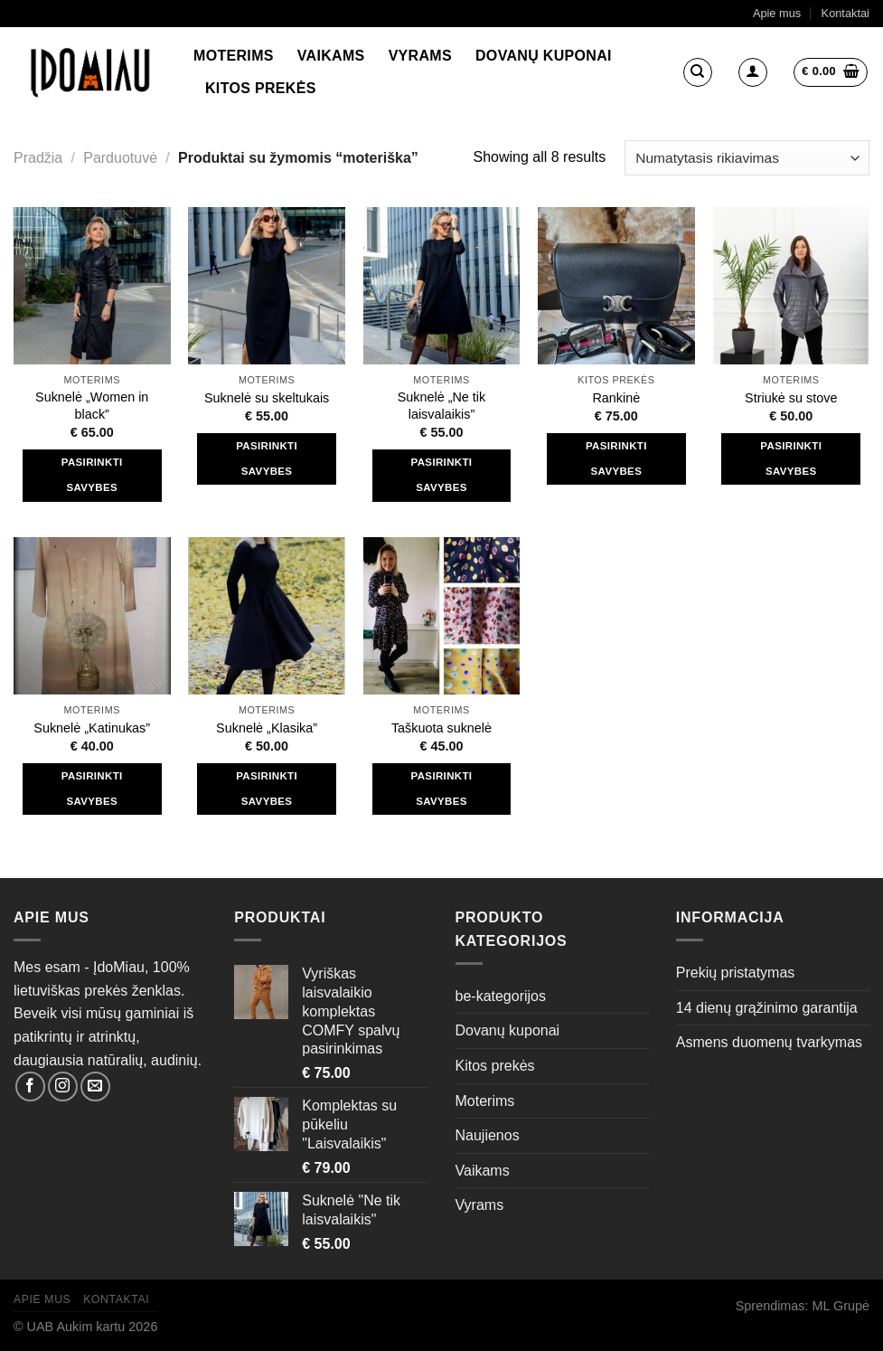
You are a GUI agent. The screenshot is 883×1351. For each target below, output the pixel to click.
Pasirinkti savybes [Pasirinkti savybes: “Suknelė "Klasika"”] (266, 788)
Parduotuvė (120, 157)
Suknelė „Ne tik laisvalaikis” (442, 405)
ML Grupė (841, 1306)
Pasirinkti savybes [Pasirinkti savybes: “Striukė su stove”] (791, 458)
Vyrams (420, 55)
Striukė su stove (791, 398)
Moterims (233, 55)
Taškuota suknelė (441, 728)
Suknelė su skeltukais (266, 398)
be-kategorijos (501, 996)
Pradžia (38, 157)
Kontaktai (845, 13)
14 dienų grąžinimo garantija (767, 1008)
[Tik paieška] (697, 72)
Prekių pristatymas (735, 972)
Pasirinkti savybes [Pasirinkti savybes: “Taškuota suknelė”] (442, 788)
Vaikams (331, 55)
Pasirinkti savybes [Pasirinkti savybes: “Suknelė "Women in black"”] (92, 475)
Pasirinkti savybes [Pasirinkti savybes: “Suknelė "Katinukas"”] (92, 788)
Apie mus (777, 13)
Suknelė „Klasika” (266, 728)
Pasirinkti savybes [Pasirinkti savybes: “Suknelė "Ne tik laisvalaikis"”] (442, 475)
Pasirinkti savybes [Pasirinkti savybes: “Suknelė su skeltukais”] (266, 458)
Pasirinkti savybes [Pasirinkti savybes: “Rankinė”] (616, 458)
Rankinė (616, 398)
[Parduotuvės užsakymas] (747, 157)
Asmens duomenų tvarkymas (769, 1042)
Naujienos (488, 1135)
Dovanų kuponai (543, 55)
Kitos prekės (260, 88)
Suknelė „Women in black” (91, 405)
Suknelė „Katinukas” (91, 728)
